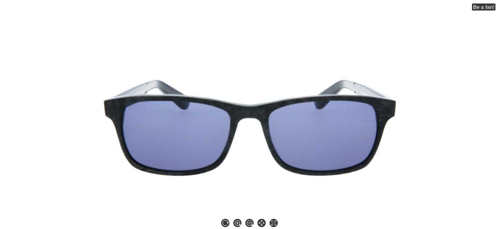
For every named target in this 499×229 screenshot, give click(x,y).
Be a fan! (484, 7)
